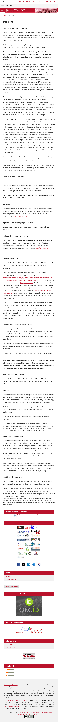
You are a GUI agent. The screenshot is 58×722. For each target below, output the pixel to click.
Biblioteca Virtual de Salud (46, 1)
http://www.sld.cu (42, 248)
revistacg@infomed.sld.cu (13, 707)
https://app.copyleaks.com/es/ (13, 278)
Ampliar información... (20, 216)
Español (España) (11, 579)
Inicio (4, 15)
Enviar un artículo (12, 586)
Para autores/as (10, 647)
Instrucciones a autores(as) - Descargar (29, 515)
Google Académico (26, 283)
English (8, 576)
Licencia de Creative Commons (30, 712)
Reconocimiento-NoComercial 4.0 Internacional (35, 713)
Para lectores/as (10, 644)
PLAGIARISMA (31, 280)
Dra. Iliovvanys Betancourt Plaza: (16, 700)
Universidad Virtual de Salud (27, 1)
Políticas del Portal (11, 685)
